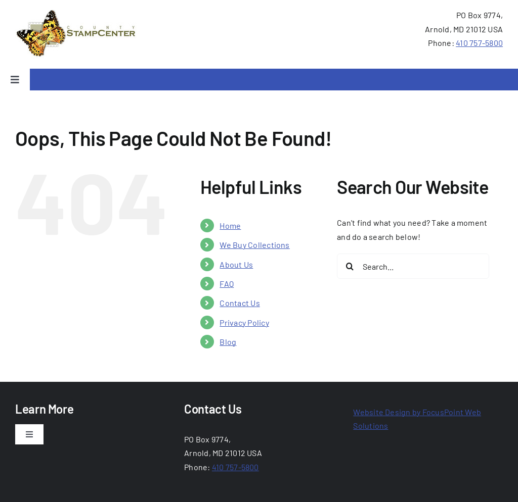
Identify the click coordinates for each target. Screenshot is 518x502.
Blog (228, 341)
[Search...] (413, 266)
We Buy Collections (254, 244)
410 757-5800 (479, 42)
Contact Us (240, 303)
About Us (236, 264)
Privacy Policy (244, 322)
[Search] (349, 266)
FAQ (227, 283)
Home (230, 225)
